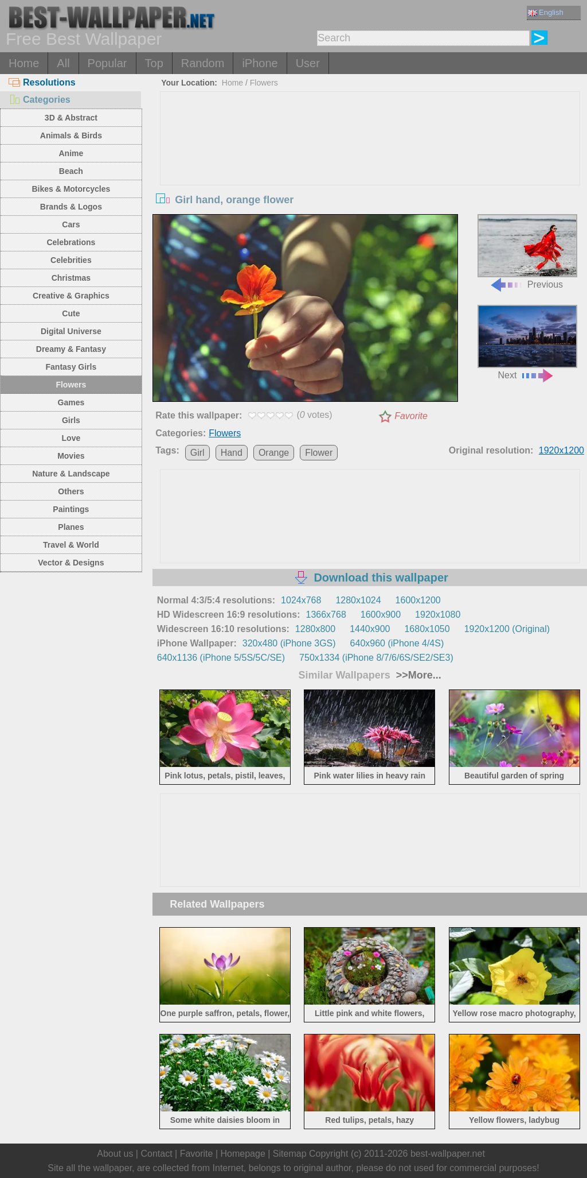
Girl (197, 453)
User (308, 63)
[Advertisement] (370, 178)
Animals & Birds (71, 135)
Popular (107, 63)
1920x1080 (437, 614)
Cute (71, 313)
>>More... (417, 675)
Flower (318, 453)
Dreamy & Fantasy (71, 349)
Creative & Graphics (71, 295)
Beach (71, 171)
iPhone (259, 63)
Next (527, 342)
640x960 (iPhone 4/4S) (397, 643)
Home (24, 63)
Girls (71, 420)
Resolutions (42, 82)
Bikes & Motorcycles (71, 188)
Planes (71, 527)
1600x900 (381, 614)
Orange (274, 453)
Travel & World (71, 544)
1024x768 (301, 600)
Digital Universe (71, 331)
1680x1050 (426, 629)
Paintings (71, 509)
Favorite (411, 416)
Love (71, 438)
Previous (527, 251)
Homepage (243, 1153)
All (63, 63)
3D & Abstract (71, 117)
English (545, 12)
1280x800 (315, 629)
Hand (231, 453)
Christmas (71, 277)
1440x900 (370, 629)
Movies (70, 455)
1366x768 (326, 614)
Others (71, 491)
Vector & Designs (71, 562)
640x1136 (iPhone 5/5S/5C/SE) (221, 657)
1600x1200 (418, 600)
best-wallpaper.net (447, 1153)
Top (154, 63)
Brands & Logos (71, 206)
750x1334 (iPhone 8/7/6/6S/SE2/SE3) (376, 657)
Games (71, 402)
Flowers (71, 384)
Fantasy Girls (71, 366)
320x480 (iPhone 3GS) (289, 643)
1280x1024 (358, 600)
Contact (156, 1153)
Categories (40, 99)
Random (203, 63)
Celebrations (70, 242)
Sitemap (290, 1153)
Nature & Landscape (70, 473)
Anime (70, 153)
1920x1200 (561, 450)
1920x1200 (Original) (507, 629)
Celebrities (71, 260)
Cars (71, 224)
